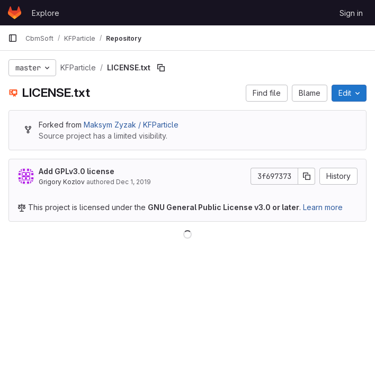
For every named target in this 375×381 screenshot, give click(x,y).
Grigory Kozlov (62, 182)
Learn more (323, 207)
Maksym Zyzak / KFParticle (131, 124)
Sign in (351, 12)
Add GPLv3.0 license (76, 171)
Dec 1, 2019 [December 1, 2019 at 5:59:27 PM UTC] (133, 182)
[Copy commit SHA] (306, 176)
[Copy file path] (161, 67)
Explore (45, 12)
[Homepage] (14, 12)
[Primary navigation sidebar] (12, 38)
